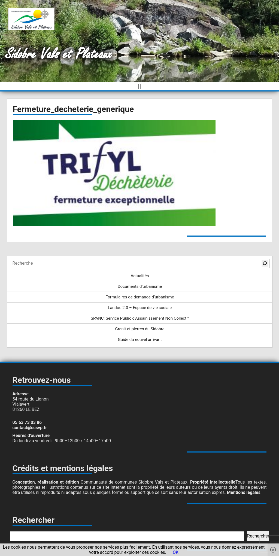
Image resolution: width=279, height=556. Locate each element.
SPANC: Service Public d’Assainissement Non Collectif (140, 318)
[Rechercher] (265, 263)
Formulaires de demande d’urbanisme (139, 297)
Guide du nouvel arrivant (140, 339)
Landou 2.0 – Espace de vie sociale (140, 307)
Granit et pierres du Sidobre (139, 328)
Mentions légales (243, 492)
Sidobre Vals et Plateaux (58, 54)
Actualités (140, 275)
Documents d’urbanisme (140, 286)
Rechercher (258, 536)
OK (175, 552)
